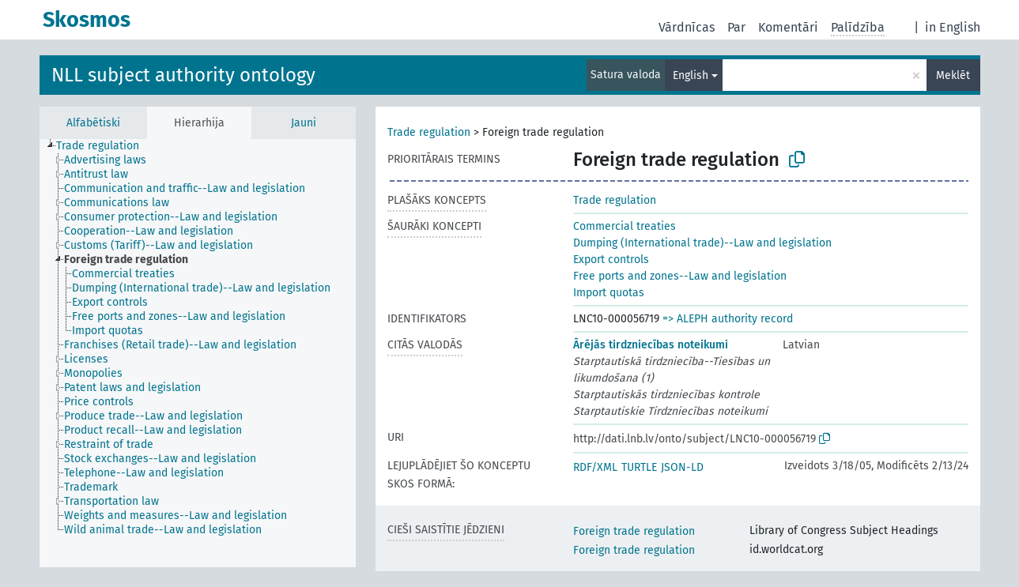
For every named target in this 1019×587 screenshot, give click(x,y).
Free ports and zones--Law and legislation (680, 276)
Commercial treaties (624, 226)
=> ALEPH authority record (727, 318)
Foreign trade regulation (634, 531)
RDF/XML (595, 467)
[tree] (198, 353)
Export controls (611, 259)
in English (952, 27)
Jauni (303, 123)
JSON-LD (682, 467)
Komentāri (788, 27)
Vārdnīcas (687, 27)
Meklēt (953, 75)
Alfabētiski (93, 123)
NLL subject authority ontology (183, 75)
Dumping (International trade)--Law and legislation (702, 243)
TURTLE (639, 467)
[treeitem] (104, 146)
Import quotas (608, 292)
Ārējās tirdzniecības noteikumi (650, 345)
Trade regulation (428, 132)
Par (736, 27)
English (690, 75)
